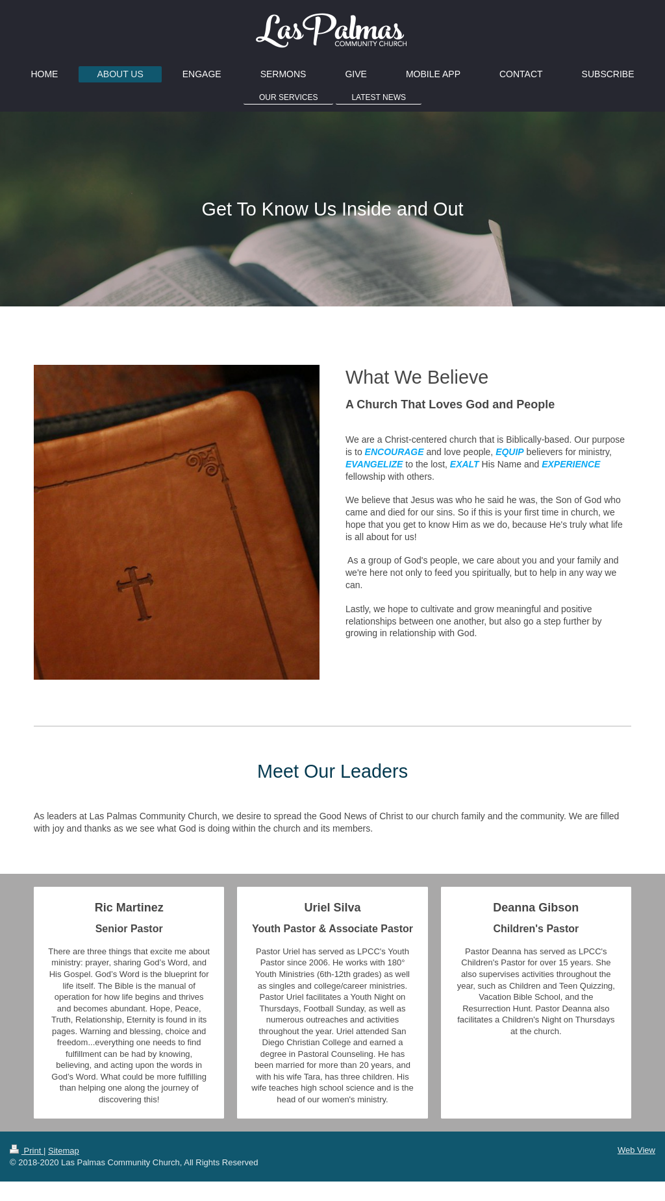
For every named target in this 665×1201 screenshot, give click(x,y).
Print (27, 1151)
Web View (636, 1150)
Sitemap (63, 1151)
